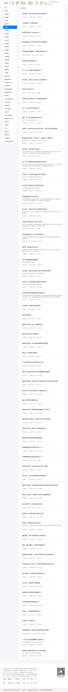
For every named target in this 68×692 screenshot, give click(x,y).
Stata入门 (7, 40)
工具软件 (7, 125)
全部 (6, 7)
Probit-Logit (7, 102)
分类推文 (13, 3)
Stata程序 (7, 59)
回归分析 (7, 66)
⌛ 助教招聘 (41, 3)
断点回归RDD (8, 79)
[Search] (55, 2)
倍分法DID (7, 76)
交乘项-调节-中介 (9, 92)
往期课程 (7, 50)
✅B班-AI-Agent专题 (30, 3)
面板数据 (7, 69)
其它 (6, 128)
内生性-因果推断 (8, 89)
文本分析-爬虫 (8, 108)
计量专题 (7, 46)
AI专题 (6, 11)
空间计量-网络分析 (9, 99)
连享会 (6, 3)
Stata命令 (7, 33)
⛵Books (46, 3)
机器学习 (7, 131)
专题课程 (7, 17)
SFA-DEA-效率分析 (9, 141)
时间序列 (7, 95)
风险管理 (7, 121)
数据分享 (7, 24)
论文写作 (7, 27)
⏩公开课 (37, 3)
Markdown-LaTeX (9, 118)
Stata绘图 (7, 56)
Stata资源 (7, 105)
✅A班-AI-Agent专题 (23, 3)
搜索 (50, 4)
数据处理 (7, 53)
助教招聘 (7, 14)
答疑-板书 (7, 37)
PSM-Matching (8, 82)
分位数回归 (7, 138)
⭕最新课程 (17, 3)
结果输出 (7, 63)
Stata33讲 (7, 134)
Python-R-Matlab (8, 115)
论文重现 (7, 30)
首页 (10, 3)
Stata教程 (7, 43)
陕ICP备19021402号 (48, 690)
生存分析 (7, 112)
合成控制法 (7, 86)
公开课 (6, 20)
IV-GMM (6, 72)
